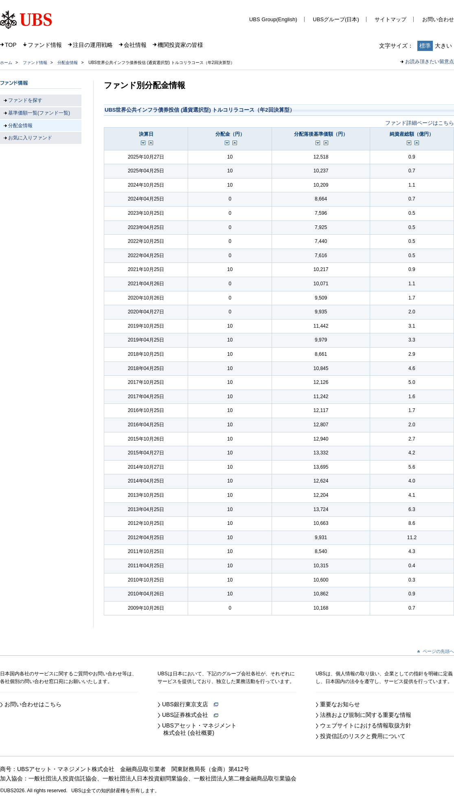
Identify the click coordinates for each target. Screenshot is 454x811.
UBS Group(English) (273, 19)
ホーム (6, 62)
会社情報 (135, 45)
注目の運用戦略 (93, 45)
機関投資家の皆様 (180, 45)
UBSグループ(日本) (336, 19)
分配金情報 (67, 62)
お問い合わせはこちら (32, 704)
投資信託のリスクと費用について (363, 736)
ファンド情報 (45, 45)
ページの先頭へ (438, 651)
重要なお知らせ (340, 704)
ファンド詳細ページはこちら (419, 123)
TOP (11, 45)
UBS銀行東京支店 (190, 704)
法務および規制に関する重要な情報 (365, 715)
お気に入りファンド (30, 138)
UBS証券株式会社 (190, 715)
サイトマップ (390, 19)
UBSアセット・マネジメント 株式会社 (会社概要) (197, 729)
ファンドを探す (25, 100)
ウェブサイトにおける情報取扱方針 (365, 725)
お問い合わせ (438, 19)
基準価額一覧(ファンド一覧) (39, 113)
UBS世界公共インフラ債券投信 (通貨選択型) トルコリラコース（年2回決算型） (200, 110)
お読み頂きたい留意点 (429, 61)
